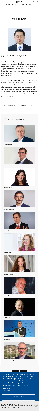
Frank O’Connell (8, 295)
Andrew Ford (7, 317)
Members (29, 5)
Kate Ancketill (8, 252)
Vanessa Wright (8, 187)
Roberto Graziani (9, 209)
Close (36, 405)
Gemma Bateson (8, 274)
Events (21, 5)
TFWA (19, 2)
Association (11, 5)
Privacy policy (6, 388)
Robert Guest (7, 231)
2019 (31, 105)
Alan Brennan (8, 144)
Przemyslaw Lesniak (9, 166)
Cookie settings (18, 396)
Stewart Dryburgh (9, 360)
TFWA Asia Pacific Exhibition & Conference (14, 105)
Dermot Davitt (8, 339)
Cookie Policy (6, 390)
